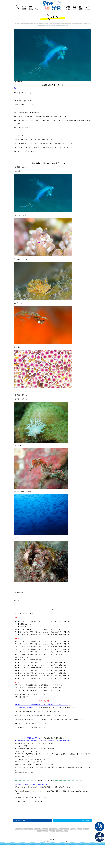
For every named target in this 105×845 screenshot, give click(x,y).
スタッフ (37, 9)
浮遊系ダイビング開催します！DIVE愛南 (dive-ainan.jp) (31, 784)
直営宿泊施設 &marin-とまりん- (99, 837)
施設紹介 (31, 9)
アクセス (74, 9)
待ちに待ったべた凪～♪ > (83, 820)
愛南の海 (24, 9)
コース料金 (67, 9)
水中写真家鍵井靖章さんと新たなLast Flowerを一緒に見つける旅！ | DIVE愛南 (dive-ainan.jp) (43, 740)
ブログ (17, 9)
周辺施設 (81, 9)
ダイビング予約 (99, 826)
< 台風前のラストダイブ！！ (22, 820)
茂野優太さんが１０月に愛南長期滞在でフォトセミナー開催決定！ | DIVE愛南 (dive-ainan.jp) (42, 705)
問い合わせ (87, 9)
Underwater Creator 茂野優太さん (26, 707)
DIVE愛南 (52, 5)
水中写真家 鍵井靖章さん (32, 738)
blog (15, 88)
